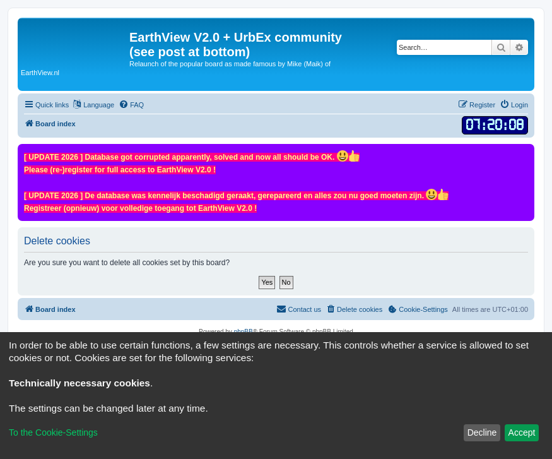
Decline (482, 432)
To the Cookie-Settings (53, 432)
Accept (522, 432)
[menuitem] (131, 104)
